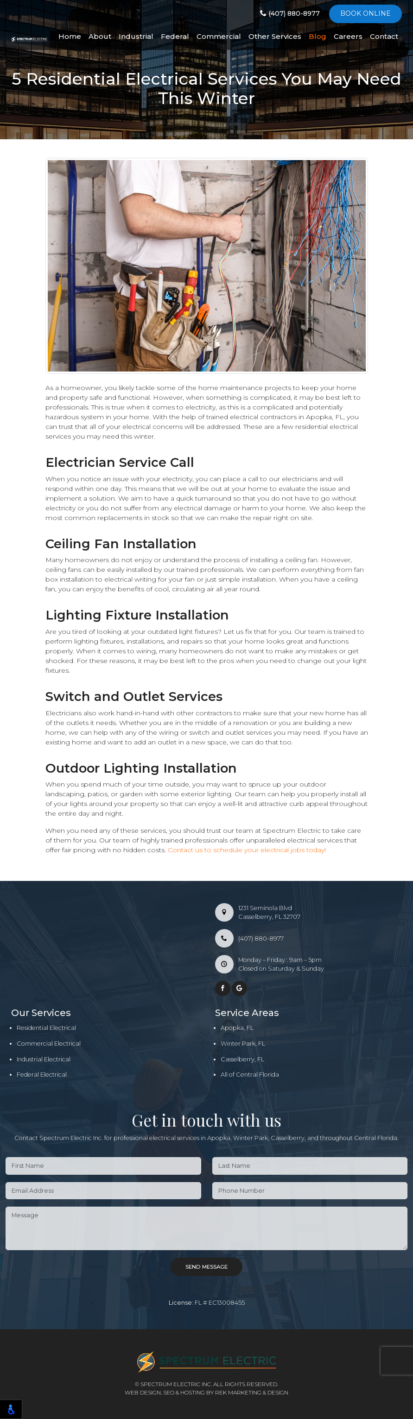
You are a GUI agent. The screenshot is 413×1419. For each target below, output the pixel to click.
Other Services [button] (274, 36)
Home (69, 36)
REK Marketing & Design (251, 1392)
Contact (384, 36)
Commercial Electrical (49, 1043)
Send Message (206, 1267)
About (100, 36)
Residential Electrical (46, 1027)
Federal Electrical (42, 1074)
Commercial (219, 36)
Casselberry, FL (242, 1059)
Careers (348, 36)
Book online (365, 13)
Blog (317, 36)
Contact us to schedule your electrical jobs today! (247, 850)
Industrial (136, 36)
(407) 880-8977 (290, 13)
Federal (175, 36)
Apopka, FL (237, 1027)
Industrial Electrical (43, 1059)
